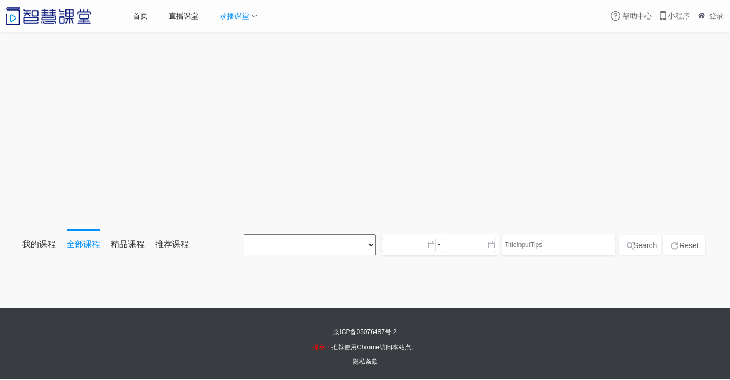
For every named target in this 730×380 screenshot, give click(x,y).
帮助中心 (637, 16)
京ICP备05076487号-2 (364, 332)
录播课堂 (234, 16)
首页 (140, 16)
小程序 (679, 16)
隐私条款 (365, 361)
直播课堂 (183, 16)
